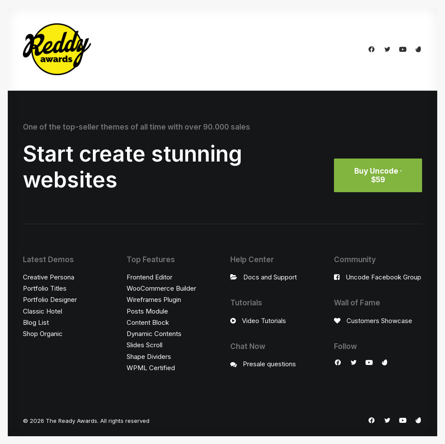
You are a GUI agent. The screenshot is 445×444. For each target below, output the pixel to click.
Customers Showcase (379, 321)
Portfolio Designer (50, 299)
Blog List (36, 322)
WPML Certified (151, 368)
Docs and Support (270, 277)
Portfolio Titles (45, 288)
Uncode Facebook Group (383, 277)
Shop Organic (43, 334)
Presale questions (269, 364)
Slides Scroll (144, 345)
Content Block (148, 322)
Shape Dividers (149, 356)
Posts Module (147, 311)
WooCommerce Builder (161, 288)
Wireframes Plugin (154, 299)
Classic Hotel (42, 311)
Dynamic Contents (154, 334)
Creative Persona (48, 277)
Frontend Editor (149, 277)
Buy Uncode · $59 (379, 175)
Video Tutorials (264, 321)
